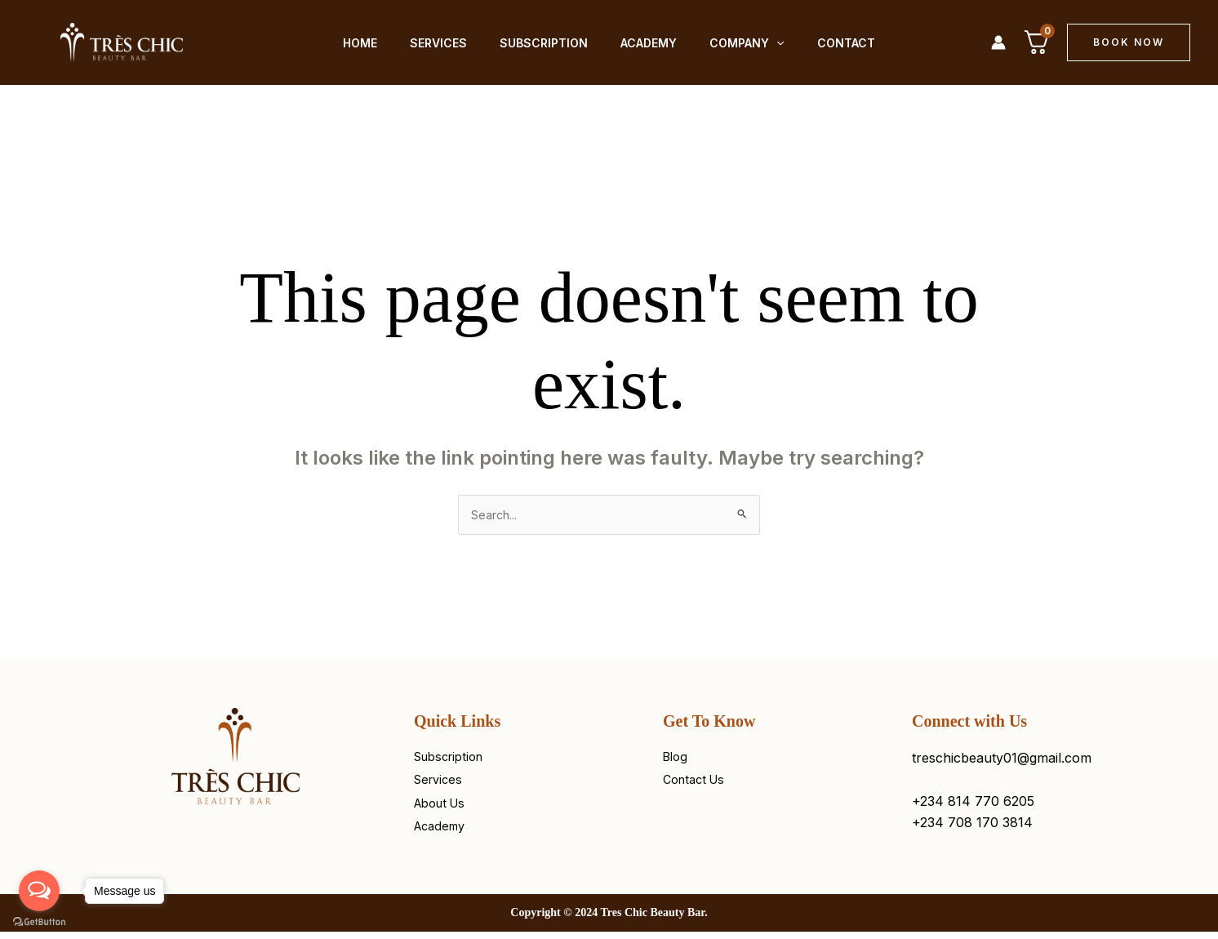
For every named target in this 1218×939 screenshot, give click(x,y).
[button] (1128, 42)
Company (730, 42)
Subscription (540, 41)
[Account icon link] (998, 42)
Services (441, 41)
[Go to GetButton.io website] (39, 922)
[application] (760, 42)
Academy (639, 41)
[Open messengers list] (39, 890)
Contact (823, 41)
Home (370, 41)
